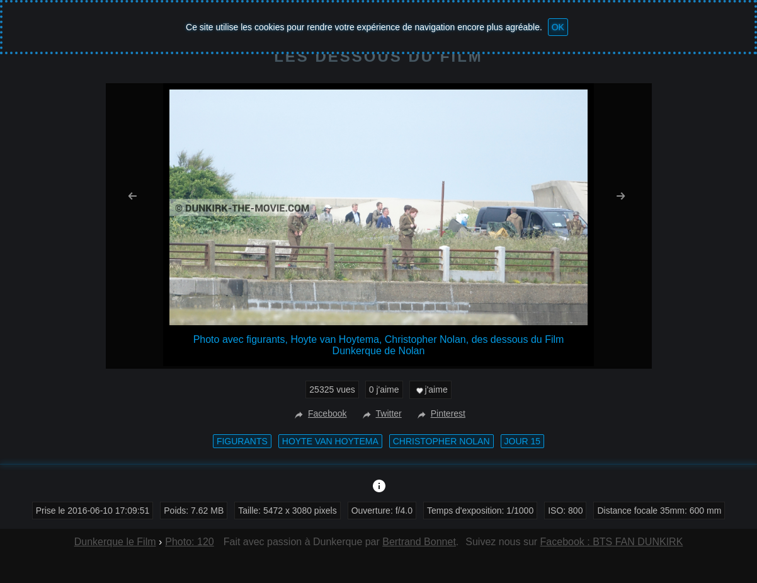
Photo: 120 (189, 541)
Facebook (319, 413)
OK (558, 27)
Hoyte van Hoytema (330, 441)
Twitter (381, 413)
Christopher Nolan (441, 441)
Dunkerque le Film (115, 541)
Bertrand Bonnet (419, 541)
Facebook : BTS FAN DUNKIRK (611, 541)
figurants (242, 441)
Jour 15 (522, 441)
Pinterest (439, 413)
